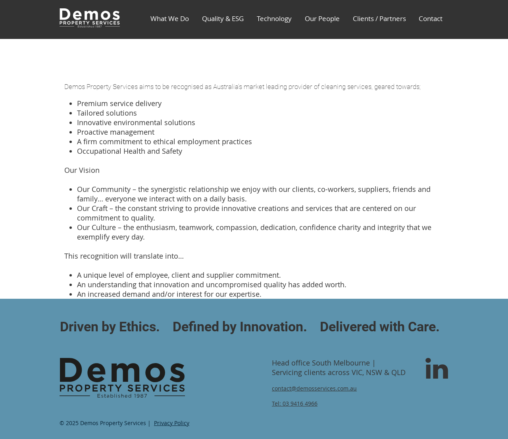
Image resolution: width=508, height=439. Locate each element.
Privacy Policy (171, 423)
